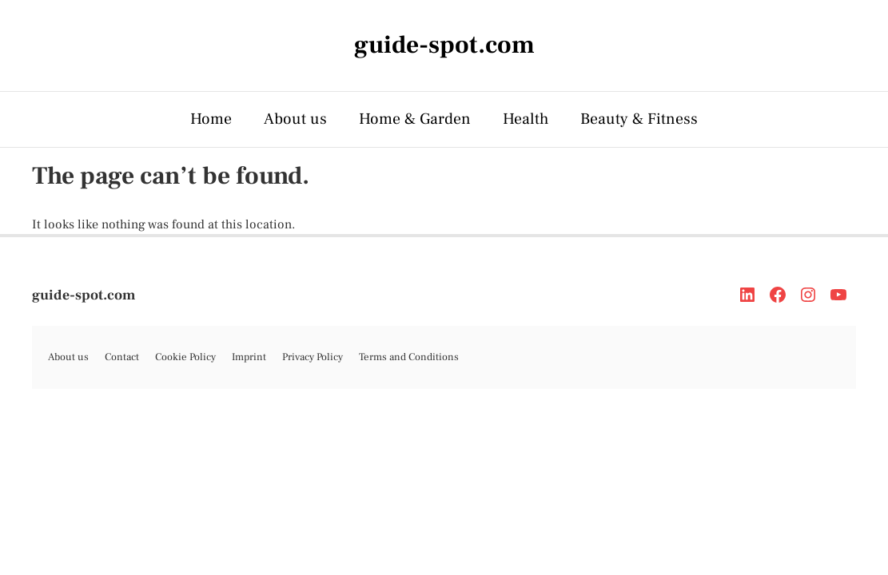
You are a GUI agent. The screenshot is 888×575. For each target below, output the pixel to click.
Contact (122, 357)
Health (525, 119)
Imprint (249, 357)
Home (211, 119)
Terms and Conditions (409, 357)
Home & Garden (415, 119)
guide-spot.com (83, 295)
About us (295, 119)
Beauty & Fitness (639, 119)
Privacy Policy (312, 357)
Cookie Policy (185, 357)
